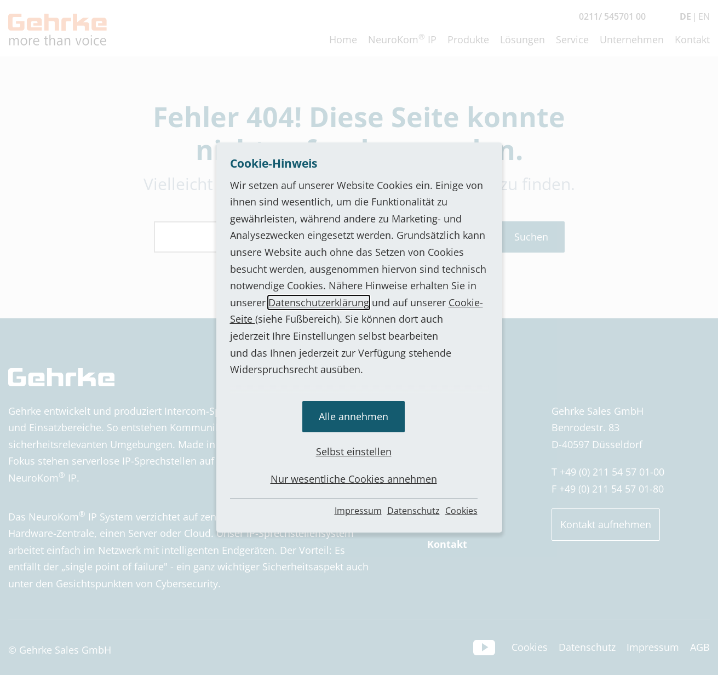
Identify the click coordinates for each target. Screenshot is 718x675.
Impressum (358, 511)
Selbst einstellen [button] (354, 451)
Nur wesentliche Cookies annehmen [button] (354, 478)
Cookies (461, 511)
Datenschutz (413, 511)
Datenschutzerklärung (318, 302)
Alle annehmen (353, 416)
